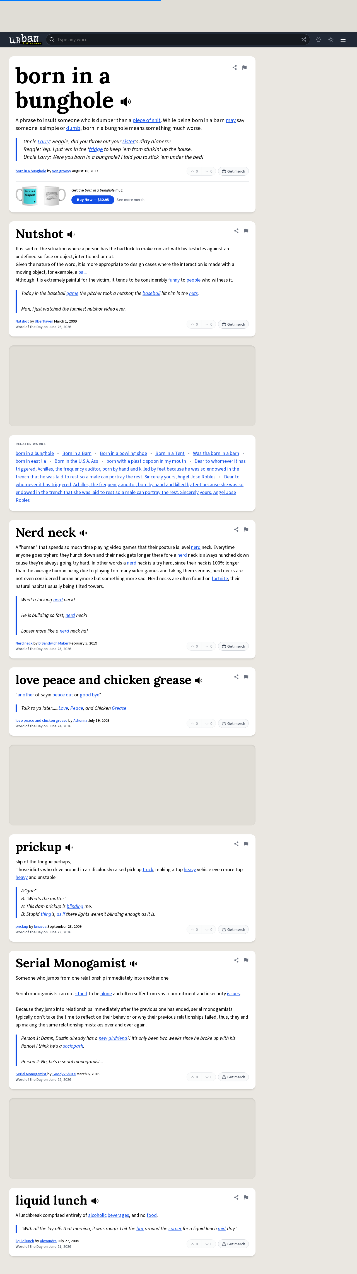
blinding (75, 906)
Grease (119, 708)
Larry (44, 142)
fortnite (220, 578)
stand (81, 993)
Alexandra (48, 1241)
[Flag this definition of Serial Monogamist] (246, 960)
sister (128, 142)
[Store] (318, 40)
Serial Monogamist (31, 1074)
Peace (76, 708)
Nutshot (22, 321)
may (231, 120)
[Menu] (343, 40)
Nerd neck (24, 643)
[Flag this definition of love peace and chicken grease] (246, 676)
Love (63, 708)
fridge (96, 149)
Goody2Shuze (64, 1074)
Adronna (80, 720)
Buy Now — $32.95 (93, 200)
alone (106, 993)
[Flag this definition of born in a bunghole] (244, 67)
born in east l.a (31, 461)
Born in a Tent (170, 453)
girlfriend (117, 1038)
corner (175, 1228)
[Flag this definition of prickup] (246, 843)
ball (82, 272)
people (194, 280)
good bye (89, 694)
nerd (196, 547)
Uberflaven (44, 321)
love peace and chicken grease (41, 720)
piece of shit (146, 120)
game (72, 293)
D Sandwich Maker (53, 643)
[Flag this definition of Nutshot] (246, 230)
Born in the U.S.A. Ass (76, 461)
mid (222, 1228)
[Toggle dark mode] (331, 40)
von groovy (61, 171)
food (152, 1215)
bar (140, 1228)
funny (174, 280)
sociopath (73, 1046)
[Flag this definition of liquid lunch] (246, 1197)
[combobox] (178, 39)
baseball (151, 293)
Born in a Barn (76, 453)
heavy (190, 869)
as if (61, 914)
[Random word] (303, 39)
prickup (22, 926)
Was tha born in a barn (216, 453)
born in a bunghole (31, 171)
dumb (73, 128)
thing (46, 914)
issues (233, 993)
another (26, 694)
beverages (118, 1215)
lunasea (40, 926)
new (103, 1038)
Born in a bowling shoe (123, 453)
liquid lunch (25, 1241)
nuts (193, 293)
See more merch (130, 200)
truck (148, 869)
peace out (62, 694)
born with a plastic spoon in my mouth (146, 461)
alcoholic (97, 1215)
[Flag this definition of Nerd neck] (246, 529)
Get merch (233, 171)
